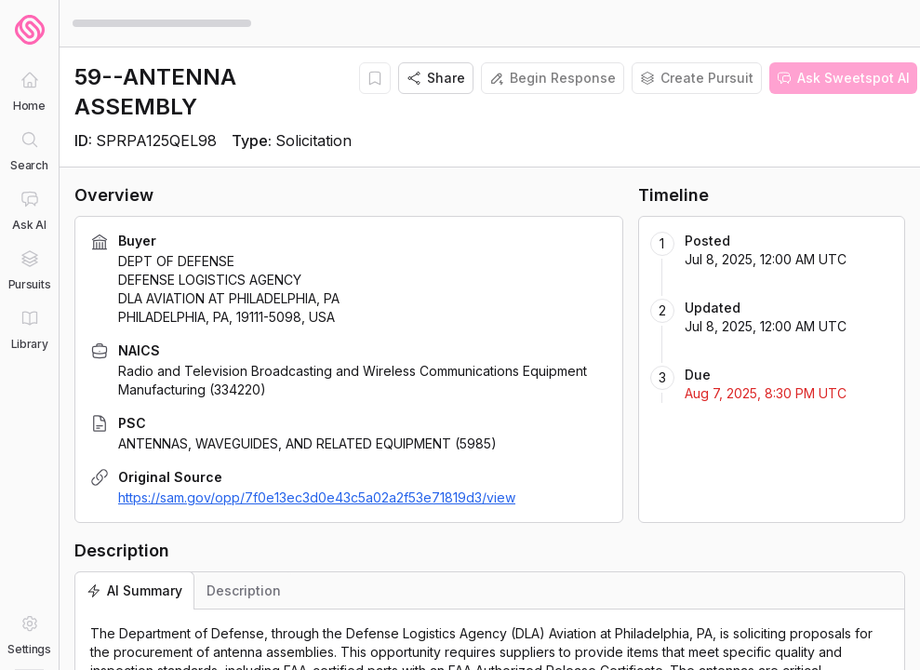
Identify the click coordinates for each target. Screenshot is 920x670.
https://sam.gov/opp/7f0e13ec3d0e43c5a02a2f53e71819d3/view (316, 497)
